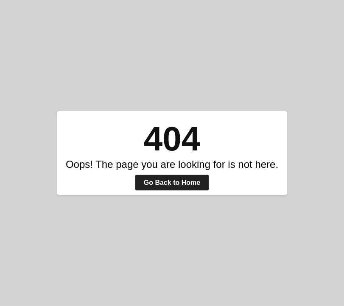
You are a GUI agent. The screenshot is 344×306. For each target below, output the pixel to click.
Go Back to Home (172, 182)
